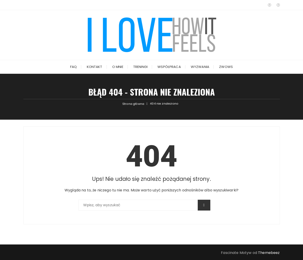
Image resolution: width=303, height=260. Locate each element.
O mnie (117, 66)
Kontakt (94, 66)
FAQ (73, 66)
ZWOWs (226, 66)
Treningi (140, 66)
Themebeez (269, 252)
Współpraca (169, 66)
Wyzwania (200, 66)
